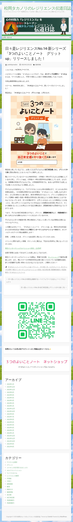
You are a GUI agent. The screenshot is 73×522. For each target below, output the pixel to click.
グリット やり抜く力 (40, 267)
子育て (9, 481)
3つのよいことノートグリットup (19, 267)
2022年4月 (10, 425)
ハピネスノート (54, 267)
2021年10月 (11, 441)
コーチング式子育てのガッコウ (17, 468)
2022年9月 (10, 414)
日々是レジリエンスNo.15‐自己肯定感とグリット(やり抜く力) (44, 287)
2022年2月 (10, 430)
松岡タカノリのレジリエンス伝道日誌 (37, 8)
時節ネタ (10, 489)
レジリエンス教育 (13, 476)
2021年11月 (11, 438)
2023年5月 (10, 395)
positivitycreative (12, 64)
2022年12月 (11, 408)
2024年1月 (10, 384)
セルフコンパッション (14, 470)
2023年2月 (10, 403)
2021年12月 (11, 436)
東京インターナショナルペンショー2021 (26, 270)
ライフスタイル (12, 473)
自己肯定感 (46, 270)
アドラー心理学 (12, 462)
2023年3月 (10, 400)
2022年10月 (11, 411)
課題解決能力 (56, 270)
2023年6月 (10, 392)
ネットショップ (53, 257)
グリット (10, 465)
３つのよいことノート (17, 272)
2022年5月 (10, 422)
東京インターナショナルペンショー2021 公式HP (23, 248)
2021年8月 (10, 446)
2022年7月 (10, 417)
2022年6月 (10, 419)
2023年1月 (10, 406)
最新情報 (38, 64)
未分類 (9, 495)
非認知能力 (10, 500)
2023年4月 (10, 398)
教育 (8, 487)
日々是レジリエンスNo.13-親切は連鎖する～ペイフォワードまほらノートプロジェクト (35, 280)
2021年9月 (10, 444)
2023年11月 (11, 389)
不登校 (9, 478)
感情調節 (10, 484)
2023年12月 (11, 387)
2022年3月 (10, 427)
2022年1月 (10, 433)
